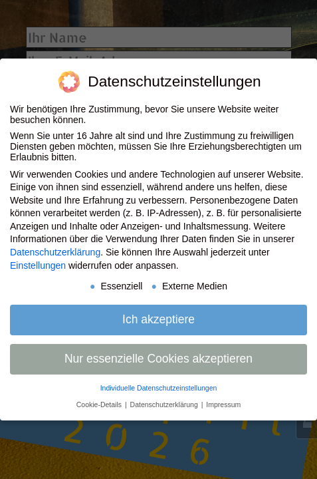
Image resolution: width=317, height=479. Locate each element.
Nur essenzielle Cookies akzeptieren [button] (158, 358)
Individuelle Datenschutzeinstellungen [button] (158, 388)
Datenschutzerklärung (55, 252)
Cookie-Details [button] (100, 404)
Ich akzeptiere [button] (158, 319)
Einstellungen (38, 265)
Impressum (223, 404)
